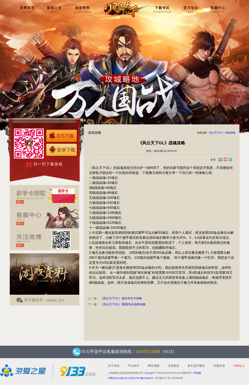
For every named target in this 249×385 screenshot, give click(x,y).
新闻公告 (54, 9)
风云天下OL (215, 132)
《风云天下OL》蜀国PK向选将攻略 (123, 304)
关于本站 (114, 365)
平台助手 (133, 365)
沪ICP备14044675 (144, 378)
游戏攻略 (230, 132)
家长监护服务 (196, 365)
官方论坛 (190, 9)
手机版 (197, 372)
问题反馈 (219, 365)
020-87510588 (148, 351)
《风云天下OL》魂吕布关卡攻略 (121, 298)
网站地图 (153, 365)
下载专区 (162, 9)
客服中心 (217, 9)
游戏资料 (82, 9)
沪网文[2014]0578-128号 (121, 378)
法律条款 (173, 365)
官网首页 (27, 9)
